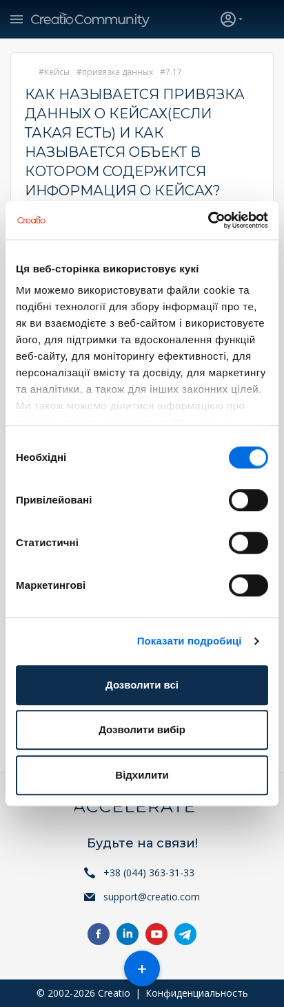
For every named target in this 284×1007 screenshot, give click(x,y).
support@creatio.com (151, 896)
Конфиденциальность (196, 992)
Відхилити (141, 775)
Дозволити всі (142, 685)
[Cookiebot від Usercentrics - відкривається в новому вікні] (208, 220)
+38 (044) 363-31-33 (148, 872)
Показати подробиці (189, 641)
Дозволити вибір (142, 729)
